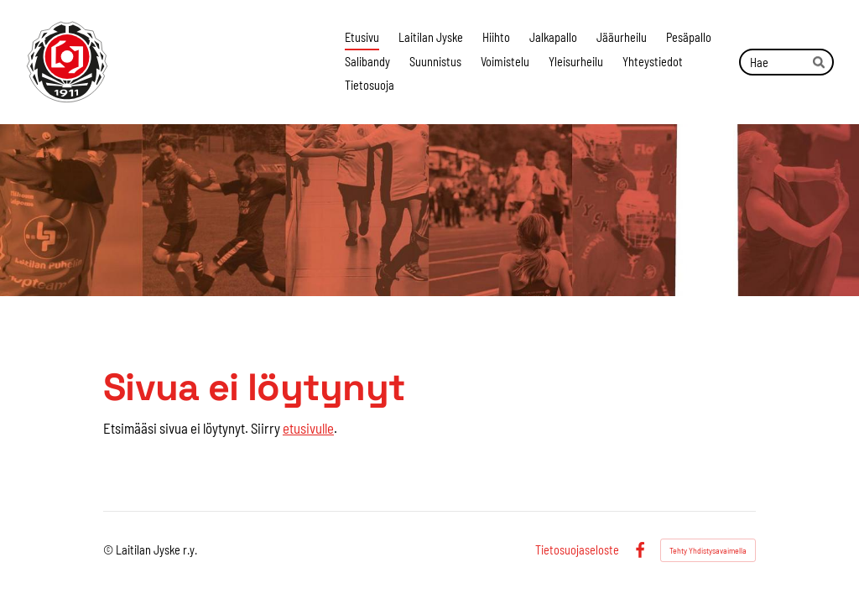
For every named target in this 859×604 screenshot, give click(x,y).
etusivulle (308, 427)
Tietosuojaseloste (577, 550)
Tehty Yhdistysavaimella (708, 550)
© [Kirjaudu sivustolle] (109, 550)
